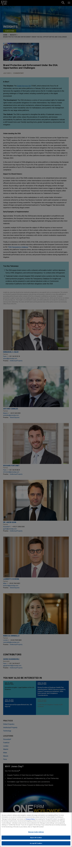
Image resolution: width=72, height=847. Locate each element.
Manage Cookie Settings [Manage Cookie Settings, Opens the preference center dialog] (36, 832)
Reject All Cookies (36, 838)
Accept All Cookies (36, 844)
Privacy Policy (30, 819)
